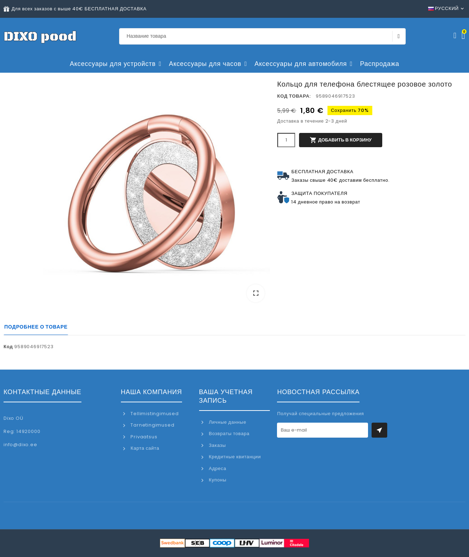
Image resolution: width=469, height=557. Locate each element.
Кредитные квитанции (234, 456)
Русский (443, 8)
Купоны (216, 479)
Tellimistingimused (154, 413)
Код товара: (294, 96)
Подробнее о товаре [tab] (36, 326)
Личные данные (226, 422)
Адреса (216, 468)
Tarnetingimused (152, 425)
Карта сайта (144, 448)
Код (8, 346)
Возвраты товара (228, 433)
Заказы (216, 445)
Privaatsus (143, 436)
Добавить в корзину (341, 140)
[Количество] (286, 140)
